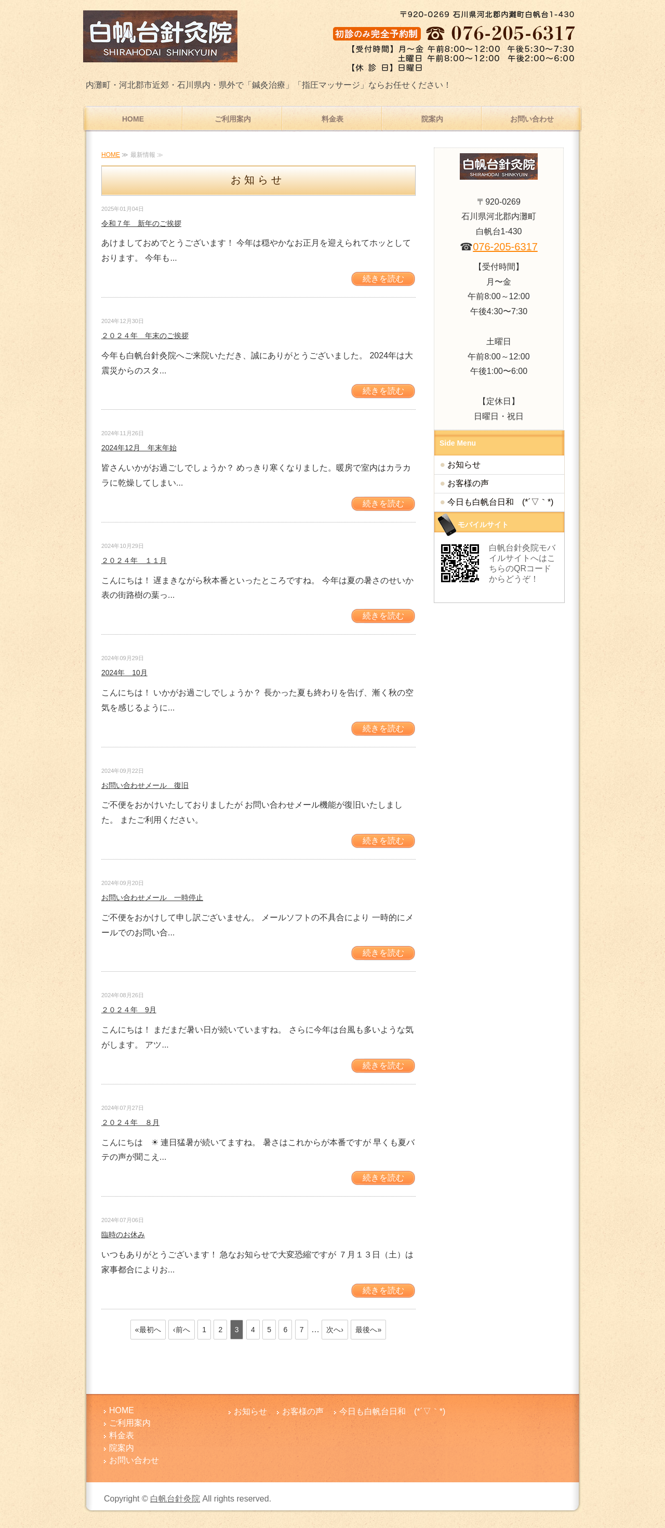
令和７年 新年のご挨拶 (141, 223)
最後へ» (368, 1329)
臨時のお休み (123, 1234)
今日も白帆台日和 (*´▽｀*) (500, 502)
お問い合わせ (532, 119)
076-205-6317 (505, 246)
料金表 (332, 119)
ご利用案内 (233, 119)
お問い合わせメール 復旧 (145, 785)
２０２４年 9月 (128, 1010)
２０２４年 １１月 (134, 560)
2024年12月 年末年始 (139, 448)
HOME (133, 119)
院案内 (432, 119)
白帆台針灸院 (175, 1498)
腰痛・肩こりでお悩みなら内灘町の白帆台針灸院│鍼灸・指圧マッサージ (161, 36)
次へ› (334, 1329)
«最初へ (148, 1329)
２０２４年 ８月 (130, 1122)
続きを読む (383, 278)
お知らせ (464, 464)
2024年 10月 (124, 672)
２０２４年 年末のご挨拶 (145, 335)
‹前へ (181, 1329)
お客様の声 (468, 483)
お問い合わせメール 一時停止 (152, 897)
